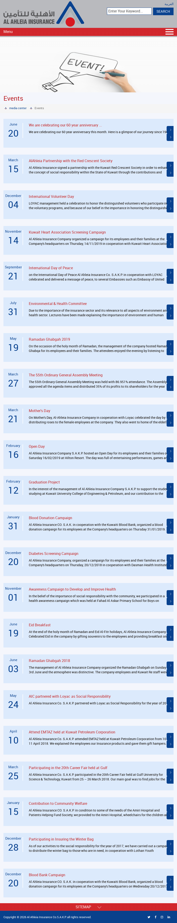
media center (18, 108)
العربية (169, 4)
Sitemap (88, 906)
